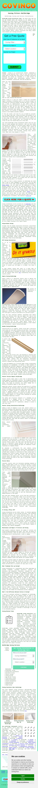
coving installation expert (21, 122)
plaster (28, 78)
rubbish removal (13, 747)
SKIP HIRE (11, 748)
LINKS (23, 10)
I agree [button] (23, 775)
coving (7, 23)
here (26, 710)
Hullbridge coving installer (16, 116)
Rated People (5, 185)
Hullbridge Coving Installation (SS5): (12, 18)
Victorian (19, 97)
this (20, 272)
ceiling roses (27, 130)
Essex (28, 638)
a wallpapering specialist (26, 746)
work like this (26, 152)
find (6, 689)
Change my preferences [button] (23, 782)
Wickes (28, 191)
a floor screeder (29, 747)
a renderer (14, 739)
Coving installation (7, 512)
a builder (30, 739)
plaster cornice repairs (28, 633)
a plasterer (19, 738)
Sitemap (3, 771)
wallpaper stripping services (17, 744)
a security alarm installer (26, 743)
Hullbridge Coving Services (11, 645)
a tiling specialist (14, 742)
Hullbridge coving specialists (25, 613)
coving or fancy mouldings (20, 21)
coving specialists (14, 213)
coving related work (13, 638)
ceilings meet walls (14, 75)
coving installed (9, 29)
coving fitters (31, 215)
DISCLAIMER (34, 10)
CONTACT (29, 10)
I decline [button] (23, 779)
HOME (20, 10)
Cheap (3, 172)
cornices (10, 130)
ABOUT (26, 10)
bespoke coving (13, 630)
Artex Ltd (28, 195)
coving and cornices (7, 532)
